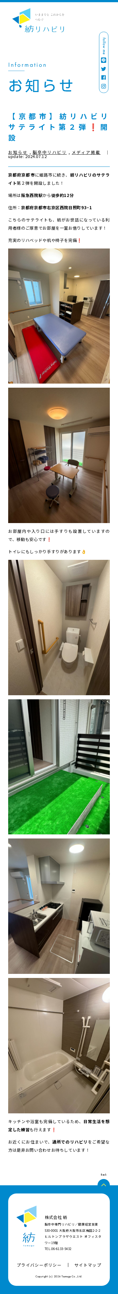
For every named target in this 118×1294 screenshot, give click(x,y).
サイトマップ (87, 1265)
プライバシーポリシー (39, 1265)
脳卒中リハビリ (50, 152)
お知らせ (18, 152)
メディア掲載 (86, 152)
